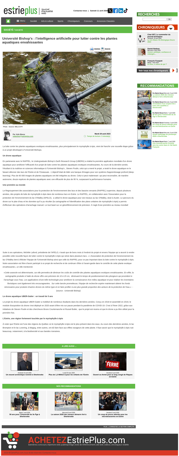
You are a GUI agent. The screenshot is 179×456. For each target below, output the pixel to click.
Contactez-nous (80, 11)
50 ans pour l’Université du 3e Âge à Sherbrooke (164, 116)
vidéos (107, 444)
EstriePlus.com (17, 452)
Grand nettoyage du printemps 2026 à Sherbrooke (164, 135)
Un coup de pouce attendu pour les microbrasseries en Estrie (165, 125)
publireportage (67, 444)
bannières (32, 444)
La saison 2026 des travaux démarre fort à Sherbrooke (163, 96)
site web (99, 444)
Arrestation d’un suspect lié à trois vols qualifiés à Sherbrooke (164, 106)
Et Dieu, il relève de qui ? (157, 64)
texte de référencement (85, 444)
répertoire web (54, 444)
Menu (21, 21)
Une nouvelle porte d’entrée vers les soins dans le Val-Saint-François (165, 145)
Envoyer (107, 49)
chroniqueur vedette (120, 444)
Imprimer (97, 49)
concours (42, 444)
